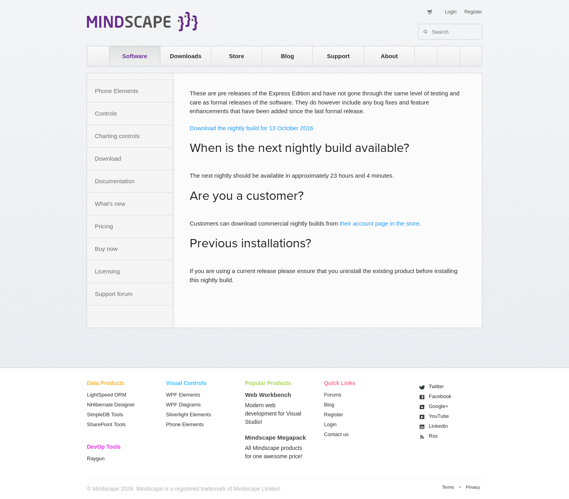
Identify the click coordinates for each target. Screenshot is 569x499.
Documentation (115, 181)
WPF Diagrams (183, 405)
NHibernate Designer (111, 405)
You (439, 416)
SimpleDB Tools (105, 414)
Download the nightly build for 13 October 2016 (251, 128)
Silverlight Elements (188, 414)
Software (134, 56)
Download (108, 158)
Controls (106, 113)
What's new (110, 203)
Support (338, 56)
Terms (448, 487)
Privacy (473, 487)
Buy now (106, 248)
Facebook (440, 396)
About (389, 56)
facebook (467, 56)
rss (422, 56)
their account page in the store (379, 223)
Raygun (96, 458)
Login (450, 12)
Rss (433, 436)
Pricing (104, 226)
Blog (287, 56)
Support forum (113, 293)
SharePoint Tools (106, 424)
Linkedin (438, 426)
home (94, 56)
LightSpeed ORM (106, 395)
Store (236, 56)
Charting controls (117, 136)
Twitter (436, 386)
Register (473, 12)
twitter (444, 56)
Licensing (107, 271)
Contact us (336, 434)
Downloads (186, 56)
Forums (332, 395)
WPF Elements (183, 395)
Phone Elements (116, 90)
